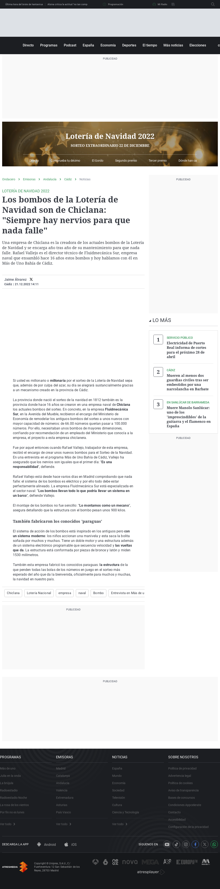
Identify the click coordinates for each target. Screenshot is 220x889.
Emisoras (29, 179)
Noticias (84, 179)
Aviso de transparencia (185, 793)
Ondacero (8, 179)
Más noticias (173, 45)
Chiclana (13, 593)
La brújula (8, 786)
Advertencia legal (181, 778)
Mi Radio (160, 4)
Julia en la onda (12, 778)
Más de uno (10, 771)
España (88, 45)
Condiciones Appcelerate (186, 808)
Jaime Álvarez (15, 279)
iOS (70, 851)
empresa (61, 593)
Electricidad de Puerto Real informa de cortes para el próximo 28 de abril (186, 349)
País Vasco (65, 815)
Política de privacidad (184, 771)
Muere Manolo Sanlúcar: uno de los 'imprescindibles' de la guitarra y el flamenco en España (189, 414)
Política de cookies (182, 786)
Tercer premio (158, 160)
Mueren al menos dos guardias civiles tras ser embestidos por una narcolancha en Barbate (188, 381)
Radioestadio (11, 793)
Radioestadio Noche (15, 800)
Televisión (120, 800)
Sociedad (120, 793)
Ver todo (9, 827)
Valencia (64, 793)
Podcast (70, 45)
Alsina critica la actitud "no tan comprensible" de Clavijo (77, 4)
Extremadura (67, 800)
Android (46, 851)
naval (78, 593)
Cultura (119, 808)
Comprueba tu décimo (65, 160)
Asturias (63, 808)
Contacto (176, 815)
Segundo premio (126, 160)
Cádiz (68, 179)
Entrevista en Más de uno (124, 593)
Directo (28, 45)
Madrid (63, 771)
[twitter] (31, 279)
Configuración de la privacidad (190, 830)
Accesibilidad (179, 822)
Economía (108, 45)
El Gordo (97, 160)
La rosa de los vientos (16, 808)
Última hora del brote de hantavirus (24, 4)
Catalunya (65, 778)
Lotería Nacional (37, 593)
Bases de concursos (183, 800)
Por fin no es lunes (14, 815)
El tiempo (150, 45)
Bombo (94, 593)
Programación (113, 4)
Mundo (119, 778)
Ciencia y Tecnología (127, 815)
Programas (48, 45)
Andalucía (50, 179)
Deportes (129, 45)
